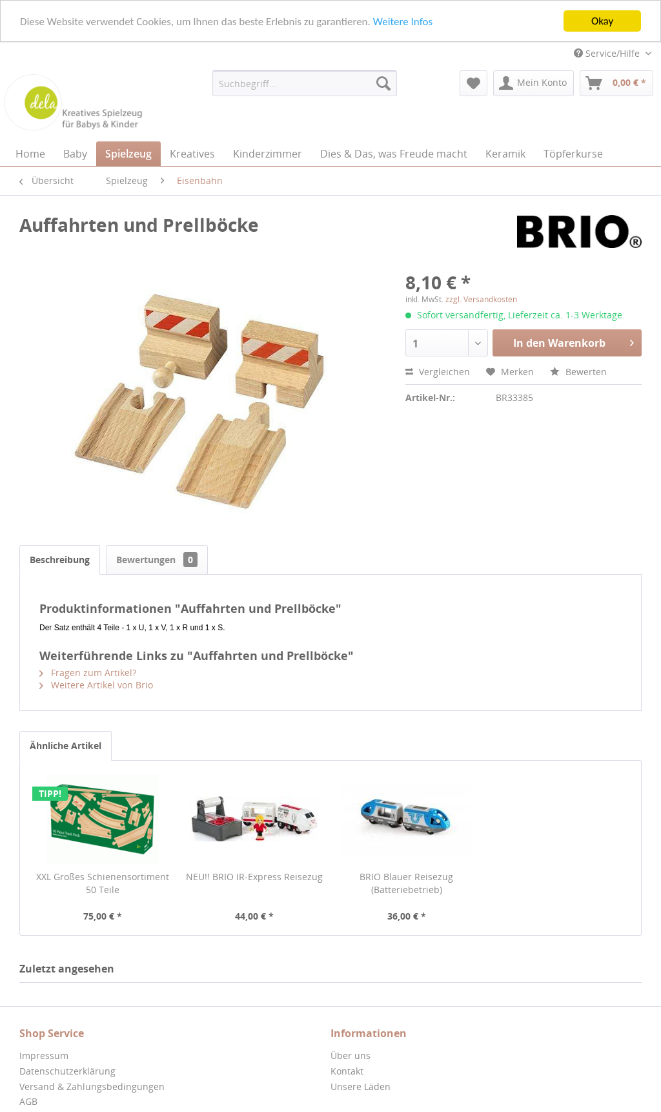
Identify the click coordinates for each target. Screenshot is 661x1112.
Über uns (350, 1055)
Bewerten (578, 372)
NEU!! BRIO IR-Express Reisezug (254, 876)
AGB (28, 1101)
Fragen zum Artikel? (87, 672)
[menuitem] (305, 83)
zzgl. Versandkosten (481, 299)
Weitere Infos (402, 21)
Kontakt (346, 1071)
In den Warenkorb (573, 341)
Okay (602, 21)
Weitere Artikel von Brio (96, 685)
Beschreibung (60, 559)
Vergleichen (437, 372)
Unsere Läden (360, 1086)
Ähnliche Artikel (65, 745)
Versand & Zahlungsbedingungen (92, 1086)
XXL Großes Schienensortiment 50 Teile (102, 883)
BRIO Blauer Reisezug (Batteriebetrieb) (406, 883)
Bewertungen (157, 559)
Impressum (43, 1055)
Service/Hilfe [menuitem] (608, 53)
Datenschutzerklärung (67, 1071)
